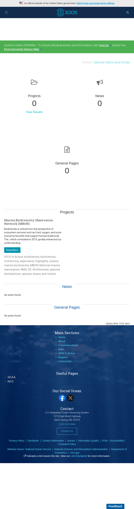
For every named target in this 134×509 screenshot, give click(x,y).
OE (29, 269)
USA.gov (74, 452)
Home (86, 62)
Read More (12, 250)
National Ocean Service (38, 449)
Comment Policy (67, 444)
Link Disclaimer (79, 456)
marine (53, 261)
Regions (63, 357)
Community (65, 361)
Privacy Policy (16, 440)
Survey (71, 440)
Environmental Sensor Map (23, 49)
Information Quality (88, 440)
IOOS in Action (13, 256)
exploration (27, 261)
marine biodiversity (16, 265)
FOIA (105, 440)
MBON (34, 265)
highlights (41, 261)
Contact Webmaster (53, 440)
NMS (24, 269)
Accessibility (117, 440)
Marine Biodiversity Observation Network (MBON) (28, 222)
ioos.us (105, 45)
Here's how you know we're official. (96, 3)
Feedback (115, 506)
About (61, 341)
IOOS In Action (66, 353)
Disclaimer (33, 440)
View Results (34, 112)
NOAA (12, 377)
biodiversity (31, 256)
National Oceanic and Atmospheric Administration (81, 449)
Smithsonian (40, 269)
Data (61, 349)
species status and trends (39, 274)
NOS (10, 381)
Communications (68, 345)
